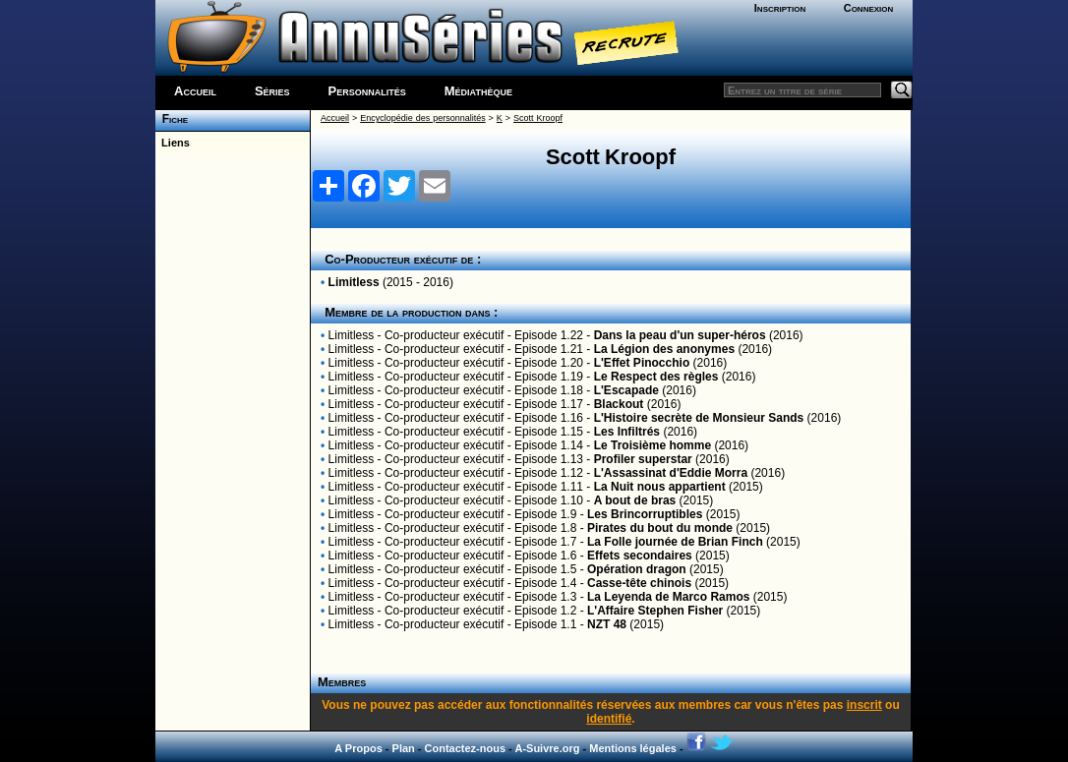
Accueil (195, 91)
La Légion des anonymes (664, 349)
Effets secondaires (639, 555)
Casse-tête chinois (639, 583)
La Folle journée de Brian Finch (675, 542)
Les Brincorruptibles (644, 514)
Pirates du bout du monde (660, 528)
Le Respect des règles (656, 376)
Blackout (619, 404)
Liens (172, 142)
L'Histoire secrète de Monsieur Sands (699, 418)
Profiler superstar (643, 459)
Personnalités (367, 91)
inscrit (864, 705)
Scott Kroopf (538, 118)
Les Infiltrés (627, 432)
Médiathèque (478, 91)
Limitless (354, 282)
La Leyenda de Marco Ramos (668, 597)
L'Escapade (626, 390)
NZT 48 (606, 624)
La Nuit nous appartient (660, 487)
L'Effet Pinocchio (642, 363)
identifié (608, 719)
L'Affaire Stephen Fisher (655, 610)
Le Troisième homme (652, 445)
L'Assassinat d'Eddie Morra (670, 473)
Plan (403, 748)
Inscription (779, 8)
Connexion (869, 8)
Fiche (171, 119)
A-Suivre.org (546, 748)
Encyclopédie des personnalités (422, 118)
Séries (272, 91)
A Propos (358, 748)
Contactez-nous (465, 748)
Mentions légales (633, 748)
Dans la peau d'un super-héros (680, 335)
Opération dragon (636, 569)
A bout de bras (635, 500)
